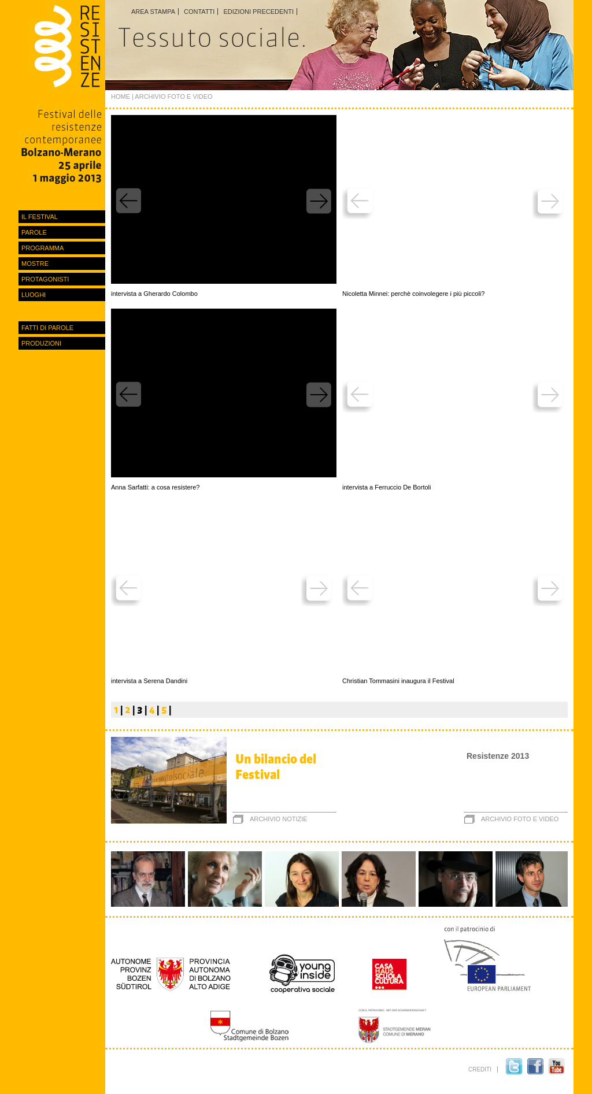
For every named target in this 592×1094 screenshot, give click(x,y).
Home (120, 96)
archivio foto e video (519, 818)
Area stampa (153, 11)
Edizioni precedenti (258, 11)
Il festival (39, 216)
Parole (34, 232)
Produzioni (41, 343)
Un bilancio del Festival (275, 767)
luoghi (33, 294)
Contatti (199, 11)
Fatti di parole (47, 327)
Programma (42, 247)
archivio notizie (279, 818)
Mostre (35, 263)
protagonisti (45, 279)
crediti (479, 1069)
